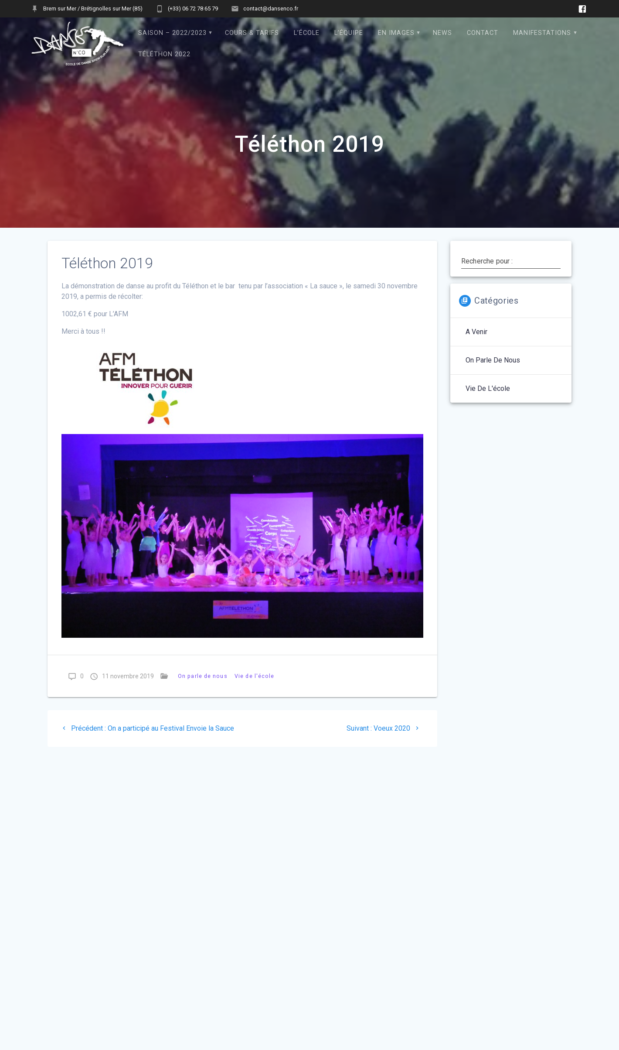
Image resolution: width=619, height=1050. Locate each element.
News (442, 33)
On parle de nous (203, 676)
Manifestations (542, 33)
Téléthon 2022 (164, 54)
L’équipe (348, 33)
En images (396, 33)
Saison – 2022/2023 (172, 33)
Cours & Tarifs (252, 33)
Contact (482, 33)
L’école (307, 33)
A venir (476, 332)
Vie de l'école (255, 676)
